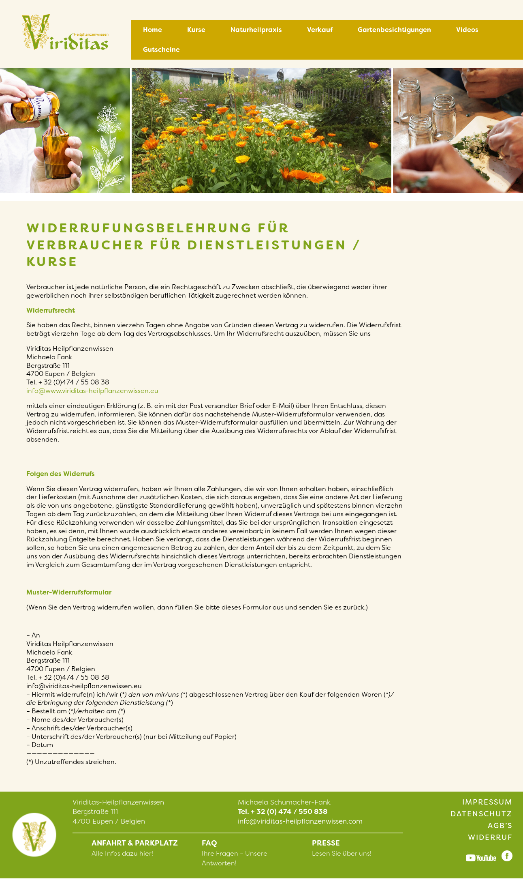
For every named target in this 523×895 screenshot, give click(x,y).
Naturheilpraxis (256, 30)
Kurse (196, 30)
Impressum (487, 802)
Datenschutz (481, 814)
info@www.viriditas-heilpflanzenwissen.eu (92, 390)
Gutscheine (161, 49)
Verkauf (320, 30)
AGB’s (500, 826)
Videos (467, 30)
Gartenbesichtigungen (394, 30)
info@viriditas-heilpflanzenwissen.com (300, 821)
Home (152, 30)
